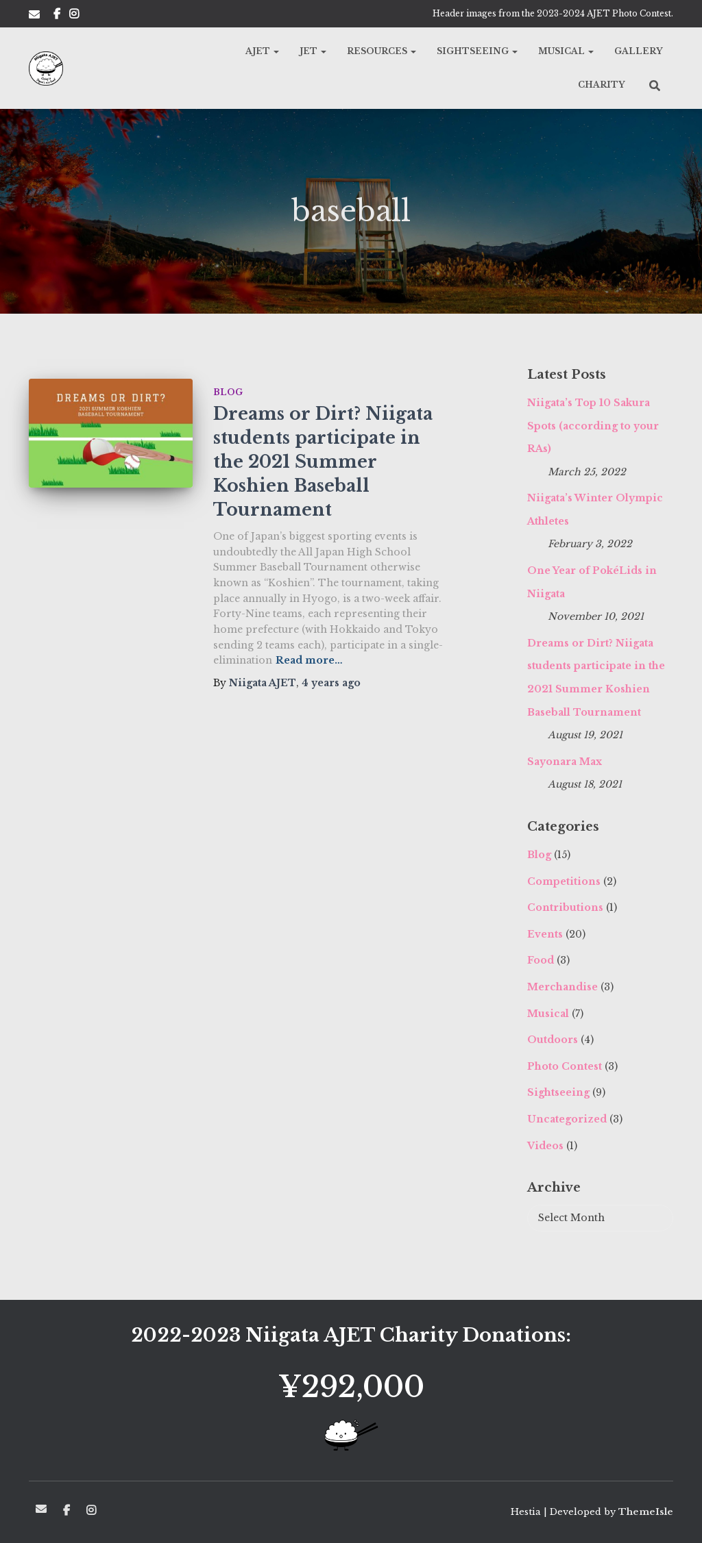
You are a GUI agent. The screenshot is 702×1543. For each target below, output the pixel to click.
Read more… (309, 660)
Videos (545, 1146)
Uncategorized (567, 1119)
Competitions (564, 881)
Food (540, 960)
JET (313, 51)
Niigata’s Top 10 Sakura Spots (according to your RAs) (593, 426)
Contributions (565, 907)
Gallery (638, 51)
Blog (228, 392)
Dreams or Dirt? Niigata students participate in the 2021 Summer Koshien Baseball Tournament (323, 461)
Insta (74, 16)
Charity (601, 84)
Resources (381, 51)
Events (545, 934)
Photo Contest (564, 1066)
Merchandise (562, 987)
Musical (566, 51)
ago (331, 683)
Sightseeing (477, 51)
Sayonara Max (564, 761)
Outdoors (552, 1039)
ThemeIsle (645, 1512)
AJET (262, 51)
